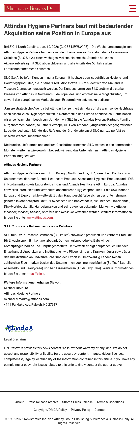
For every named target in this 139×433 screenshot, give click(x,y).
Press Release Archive (43, 402)
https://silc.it (35, 274)
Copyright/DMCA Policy (50, 410)
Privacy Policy (81, 410)
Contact (100, 410)
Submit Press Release (77, 402)
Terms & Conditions (110, 402)
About (19, 402)
